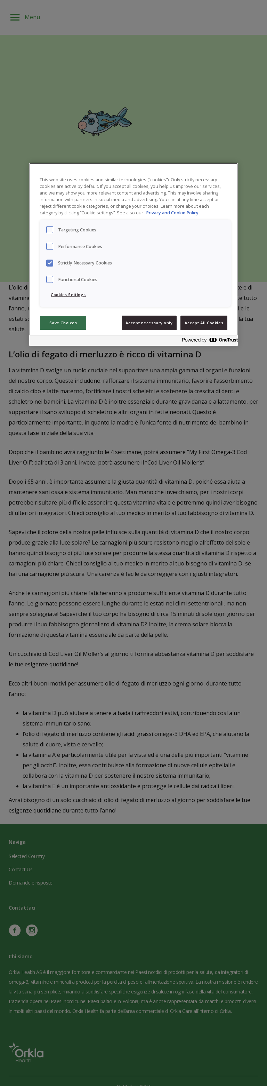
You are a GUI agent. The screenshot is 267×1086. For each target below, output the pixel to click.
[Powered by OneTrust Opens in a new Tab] (207, 341)
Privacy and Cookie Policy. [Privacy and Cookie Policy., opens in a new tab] (173, 213)
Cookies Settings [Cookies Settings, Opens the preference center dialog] (68, 294)
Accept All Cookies (204, 322)
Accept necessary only (149, 322)
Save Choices (63, 322)
